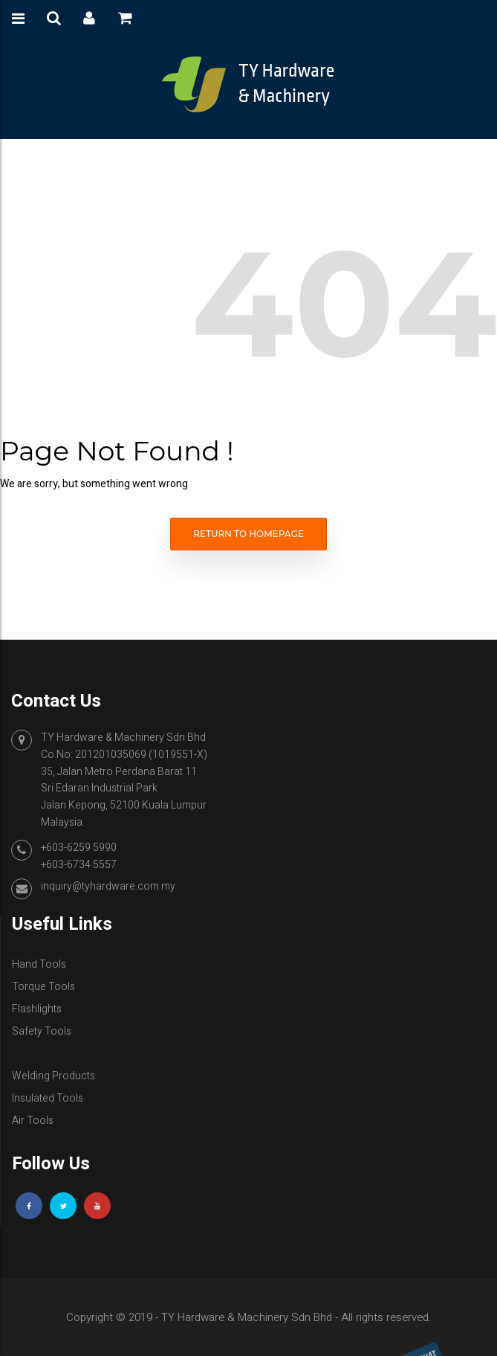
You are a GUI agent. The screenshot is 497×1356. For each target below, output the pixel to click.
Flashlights (37, 1009)
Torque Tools (43, 986)
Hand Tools (39, 964)
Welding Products (53, 1076)
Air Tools (32, 1120)
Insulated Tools (47, 1098)
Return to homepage (248, 533)
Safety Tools (41, 1031)
